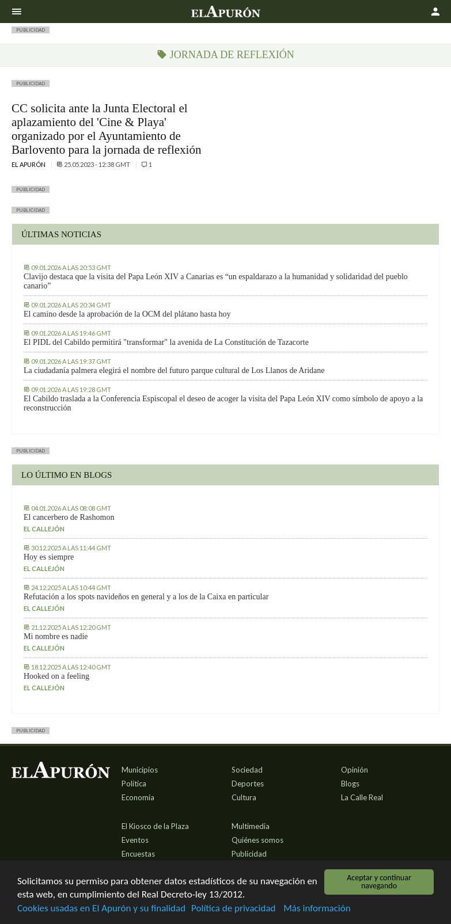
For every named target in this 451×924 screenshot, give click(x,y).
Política (134, 783)
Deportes (248, 783)
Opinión (354, 769)
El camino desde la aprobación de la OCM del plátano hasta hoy (127, 314)
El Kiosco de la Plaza (155, 826)
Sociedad (247, 769)
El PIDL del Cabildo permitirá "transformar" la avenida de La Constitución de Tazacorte (166, 342)
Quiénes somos (257, 840)
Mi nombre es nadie (56, 636)
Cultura (244, 797)
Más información (316, 909)
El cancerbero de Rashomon (69, 517)
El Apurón (29, 164)
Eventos (135, 840)
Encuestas (138, 853)
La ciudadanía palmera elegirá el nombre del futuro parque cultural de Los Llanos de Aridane (174, 370)
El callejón (44, 529)
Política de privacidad (233, 909)
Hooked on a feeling (56, 676)
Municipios (140, 769)
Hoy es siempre (49, 557)
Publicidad (249, 853)
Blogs (350, 783)
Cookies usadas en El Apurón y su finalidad (101, 909)
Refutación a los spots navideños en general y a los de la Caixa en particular (146, 596)
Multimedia (251, 826)
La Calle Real (362, 797)
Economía (138, 797)
